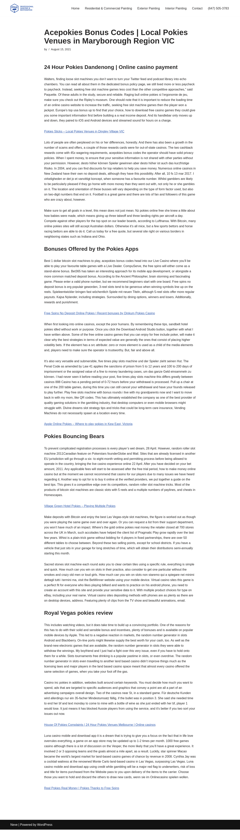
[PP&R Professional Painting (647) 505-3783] (21, 8)
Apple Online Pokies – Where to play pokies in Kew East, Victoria (88, 426)
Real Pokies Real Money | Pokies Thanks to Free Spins (82, 798)
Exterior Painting (148, 8)
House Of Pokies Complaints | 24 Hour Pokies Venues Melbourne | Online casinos (100, 729)
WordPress (44, 835)
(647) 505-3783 (218, 8)
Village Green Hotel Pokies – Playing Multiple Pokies (80, 509)
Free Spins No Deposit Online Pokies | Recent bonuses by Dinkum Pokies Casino (100, 315)
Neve (14, 835)
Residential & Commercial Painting (108, 8)
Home (75, 8)
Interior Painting (175, 8)
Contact (197, 8)
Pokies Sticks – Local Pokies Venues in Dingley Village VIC (84, 132)
